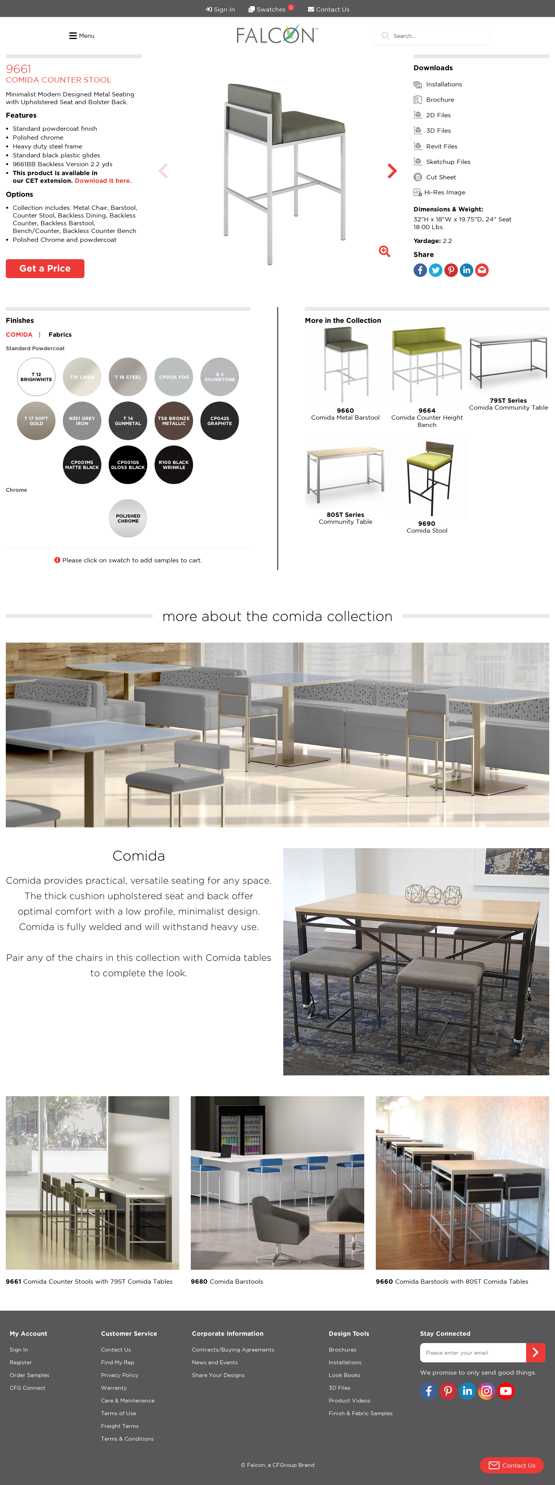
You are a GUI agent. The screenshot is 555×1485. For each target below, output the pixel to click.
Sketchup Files (442, 161)
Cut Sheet (435, 177)
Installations (438, 84)
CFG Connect (27, 1388)
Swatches (271, 8)
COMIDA (19, 334)
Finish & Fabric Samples (361, 1413)
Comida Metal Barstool (346, 414)
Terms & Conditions (127, 1439)
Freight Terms (120, 1426)
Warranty (114, 1388)
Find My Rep (117, 1362)
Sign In (220, 9)
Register (21, 1362)
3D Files (432, 130)
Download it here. (103, 180)
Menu (81, 36)
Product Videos (349, 1400)
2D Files (432, 115)
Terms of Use (118, 1413)
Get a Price (45, 268)
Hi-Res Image (439, 192)
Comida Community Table (509, 404)
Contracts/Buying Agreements (233, 1350)
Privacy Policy (119, 1375)
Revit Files (435, 146)
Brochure (434, 99)
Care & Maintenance (128, 1400)
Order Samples (29, 1375)
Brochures (343, 1350)
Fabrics (60, 334)
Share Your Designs (218, 1375)
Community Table (346, 518)
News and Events (215, 1362)
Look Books (344, 1375)
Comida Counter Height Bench (427, 417)
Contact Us (329, 9)
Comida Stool (427, 527)
